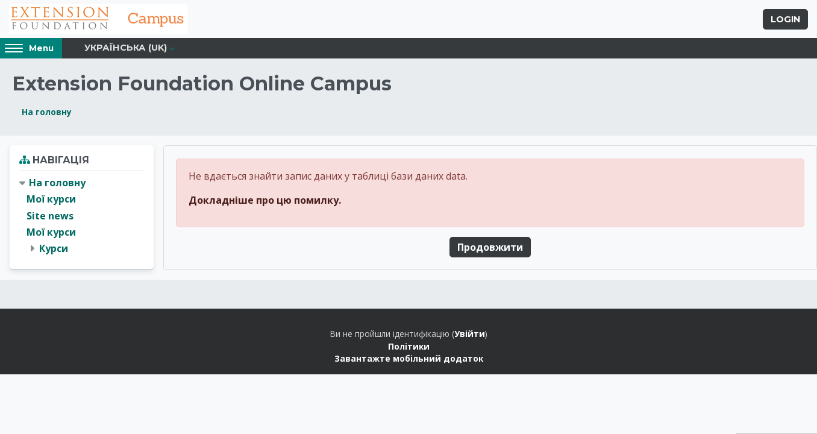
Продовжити (490, 248)
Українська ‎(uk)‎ (125, 49)
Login (785, 19)
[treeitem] (81, 217)
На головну (47, 113)
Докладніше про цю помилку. (265, 201)
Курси (53, 250)
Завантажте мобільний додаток (408, 360)
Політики (409, 347)
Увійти (469, 335)
